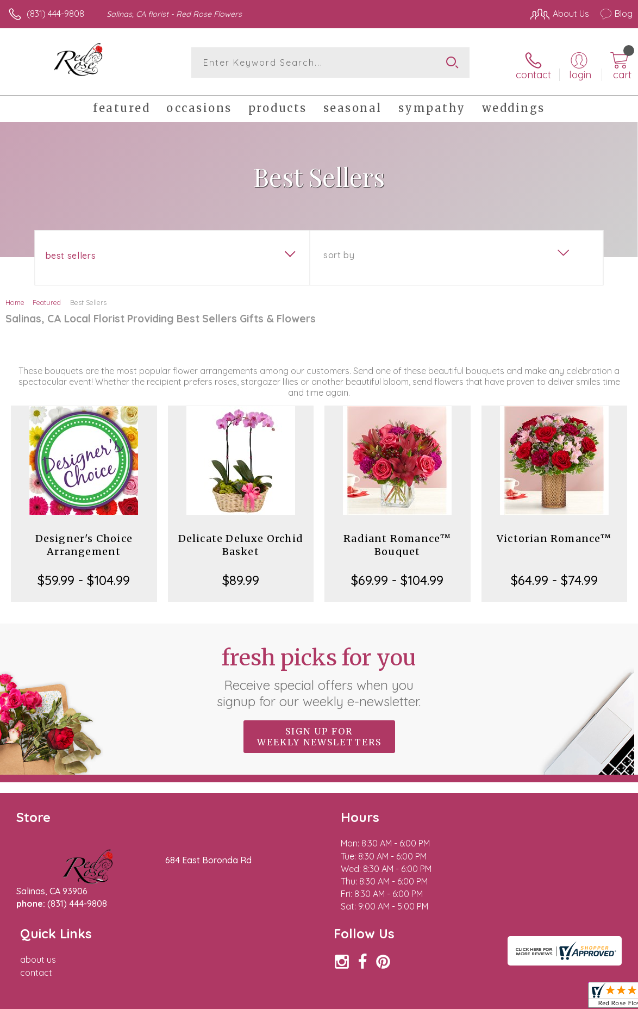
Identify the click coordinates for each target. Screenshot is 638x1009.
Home (14, 298)
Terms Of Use (383, 998)
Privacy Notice (448, 998)
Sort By (338, 250)
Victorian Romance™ (554, 534)
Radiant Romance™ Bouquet (397, 540)
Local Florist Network (525, 998)
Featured (47, 298)
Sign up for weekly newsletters (319, 732)
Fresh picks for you (319, 672)
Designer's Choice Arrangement (84, 540)
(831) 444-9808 (55, 13)
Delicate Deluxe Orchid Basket (240, 540)
